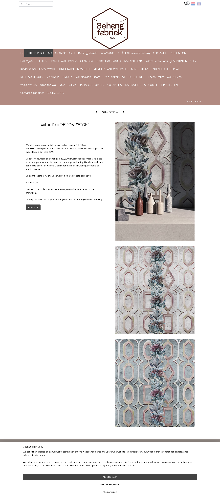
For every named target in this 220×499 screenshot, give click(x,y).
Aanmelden (101, 464)
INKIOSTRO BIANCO (108, 61)
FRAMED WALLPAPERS (64, 61)
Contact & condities (32, 93)
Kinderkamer (28, 69)
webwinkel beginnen (119, 493)
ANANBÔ (60, 53)
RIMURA (67, 77)
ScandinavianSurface (87, 77)
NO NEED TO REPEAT (166, 69)
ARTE (72, 53)
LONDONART (66, 69)
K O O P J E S (114, 85)
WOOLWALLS (28, 85)
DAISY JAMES (28, 61)
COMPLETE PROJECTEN (163, 85)
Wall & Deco (174, 77)
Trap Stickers (111, 77)
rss (107, 493)
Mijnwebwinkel (148, 493)
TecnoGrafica (156, 77)
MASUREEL (84, 69)
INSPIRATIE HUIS (135, 85)
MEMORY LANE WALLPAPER (110, 69)
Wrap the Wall (48, 85)
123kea (71, 85)
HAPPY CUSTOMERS (91, 85)
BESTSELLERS (55, 93)
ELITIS (43, 61)
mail (31, 165)
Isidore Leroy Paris (156, 61)
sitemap (100, 493)
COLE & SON (178, 53)
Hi (21, 53)
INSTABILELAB (132, 61)
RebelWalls (52, 77)
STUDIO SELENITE (133, 77)
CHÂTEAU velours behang (134, 53)
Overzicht (33, 207)
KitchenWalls (47, 69)
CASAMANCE (107, 53)
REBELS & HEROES (31, 77)
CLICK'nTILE (160, 53)
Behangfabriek (87, 53)
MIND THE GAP (140, 69)
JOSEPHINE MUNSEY (183, 61)
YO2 (62, 85)
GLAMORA (86, 61)
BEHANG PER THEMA (39, 53)
